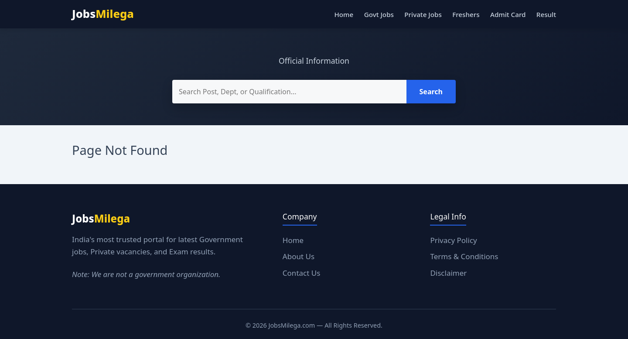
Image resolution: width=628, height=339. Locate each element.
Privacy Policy (453, 240)
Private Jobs (422, 14)
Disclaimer (448, 273)
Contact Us (302, 273)
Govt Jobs (379, 14)
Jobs (103, 13)
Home (343, 14)
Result (546, 14)
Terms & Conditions (464, 256)
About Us (298, 256)
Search (431, 91)
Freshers (465, 14)
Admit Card (508, 14)
